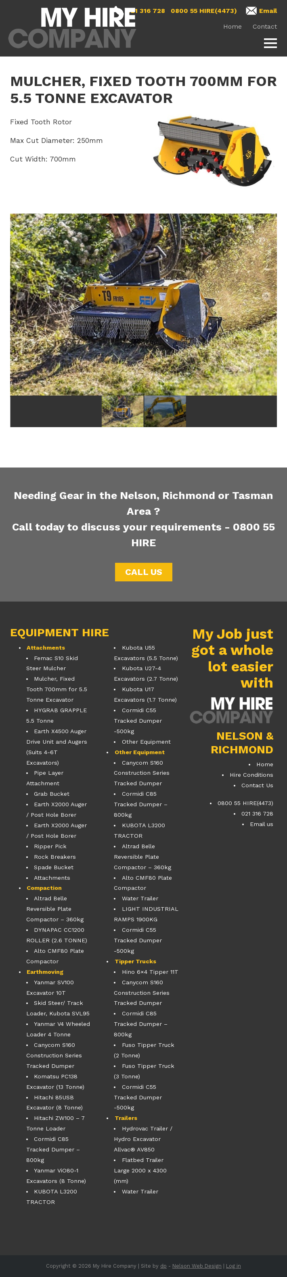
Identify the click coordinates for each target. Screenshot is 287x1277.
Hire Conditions (251, 775)
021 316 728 (145, 11)
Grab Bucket (51, 794)
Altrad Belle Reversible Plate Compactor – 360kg (55, 909)
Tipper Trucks (135, 961)
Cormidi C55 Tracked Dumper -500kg (138, 720)
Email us (261, 824)
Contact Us (257, 785)
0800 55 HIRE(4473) (204, 11)
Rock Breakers (55, 856)
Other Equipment (146, 741)
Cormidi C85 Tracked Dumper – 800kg (53, 1149)
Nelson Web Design (197, 1266)
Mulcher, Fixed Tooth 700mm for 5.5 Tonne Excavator (56, 689)
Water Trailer (140, 898)
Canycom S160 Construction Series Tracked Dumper (54, 1055)
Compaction (44, 888)
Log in (233, 1266)
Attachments (46, 647)
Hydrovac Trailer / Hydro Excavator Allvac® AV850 (143, 1139)
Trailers (126, 1118)
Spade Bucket (53, 867)
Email (268, 11)
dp (163, 1266)
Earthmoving (45, 972)
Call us (143, 572)
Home (232, 26)
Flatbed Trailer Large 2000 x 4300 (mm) (140, 1170)
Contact (265, 26)
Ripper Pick (50, 846)
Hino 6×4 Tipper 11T (150, 972)
